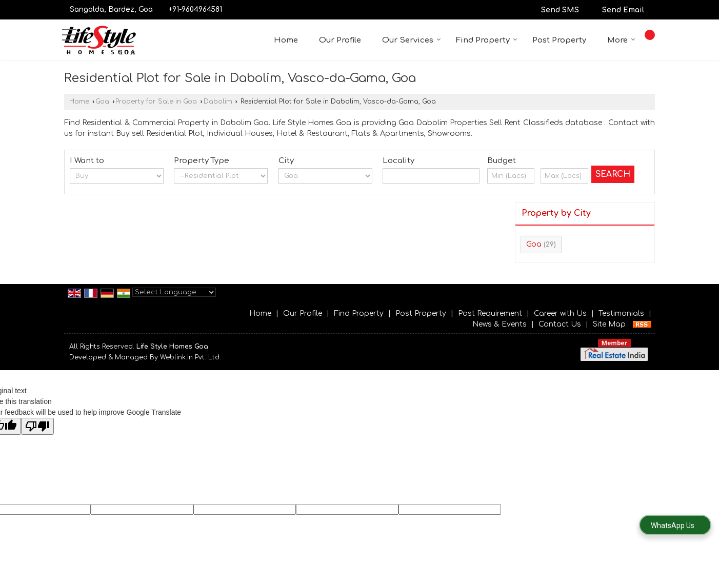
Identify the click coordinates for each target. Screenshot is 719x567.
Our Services (411, 40)
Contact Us (559, 324)
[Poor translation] (37, 426)
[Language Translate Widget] (174, 292)
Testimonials (621, 313)
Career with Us (560, 313)
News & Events (499, 324)
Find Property (486, 40)
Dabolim (218, 101)
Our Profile (340, 40)
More (621, 40)
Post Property (559, 40)
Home (286, 40)
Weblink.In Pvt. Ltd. (190, 357)
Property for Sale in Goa (156, 101)
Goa (102, 101)
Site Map (609, 324)
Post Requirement (490, 313)
